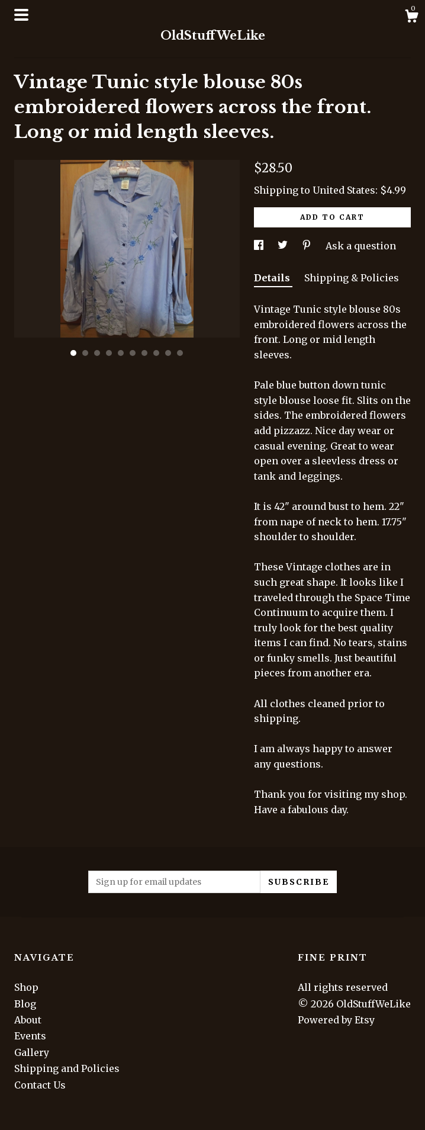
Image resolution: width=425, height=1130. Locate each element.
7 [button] (144, 353)
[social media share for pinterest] (308, 246)
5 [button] (121, 353)
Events (30, 1036)
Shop (26, 987)
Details (273, 278)
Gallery (31, 1052)
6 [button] (133, 353)
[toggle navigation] (21, 15)
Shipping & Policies (351, 278)
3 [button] (97, 353)
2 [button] (85, 353)
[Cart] (411, 18)
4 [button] (109, 353)
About (27, 1020)
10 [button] (180, 353)
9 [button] (168, 353)
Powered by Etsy (336, 1020)
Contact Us (40, 1085)
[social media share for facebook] (260, 246)
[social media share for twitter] (284, 246)
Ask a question (361, 246)
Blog (25, 1004)
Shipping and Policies (67, 1068)
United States (344, 190)
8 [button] (156, 353)
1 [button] (73, 353)
